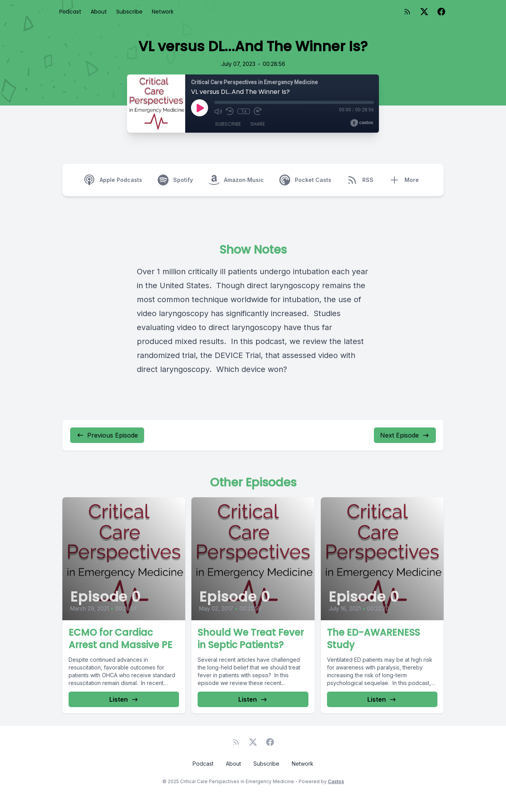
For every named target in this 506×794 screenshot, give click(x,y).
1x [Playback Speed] (243, 111)
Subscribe (129, 12)
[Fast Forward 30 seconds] (258, 111)
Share (257, 124)
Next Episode (405, 435)
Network (163, 12)
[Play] (199, 107)
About (99, 12)
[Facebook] (441, 12)
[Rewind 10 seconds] (230, 111)
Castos (336, 781)
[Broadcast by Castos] (361, 123)
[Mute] (218, 111)
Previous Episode (107, 435)
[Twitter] (424, 12)
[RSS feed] (407, 12)
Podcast (70, 12)
